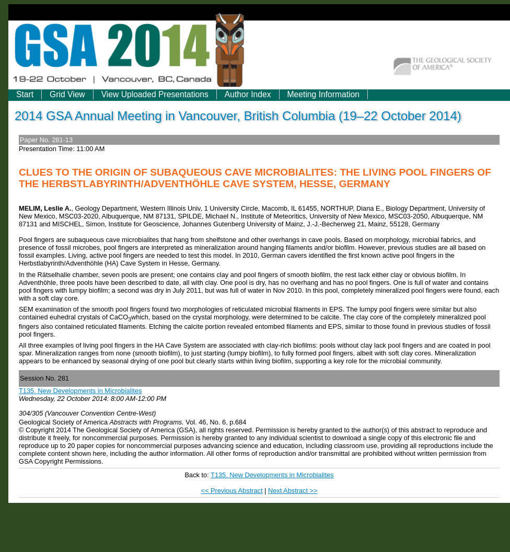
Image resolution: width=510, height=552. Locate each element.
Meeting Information (323, 94)
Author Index (248, 94)
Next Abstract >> (293, 490)
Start (24, 94)
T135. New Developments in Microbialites (80, 391)
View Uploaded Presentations (154, 94)
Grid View (67, 94)
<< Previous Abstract (231, 490)
